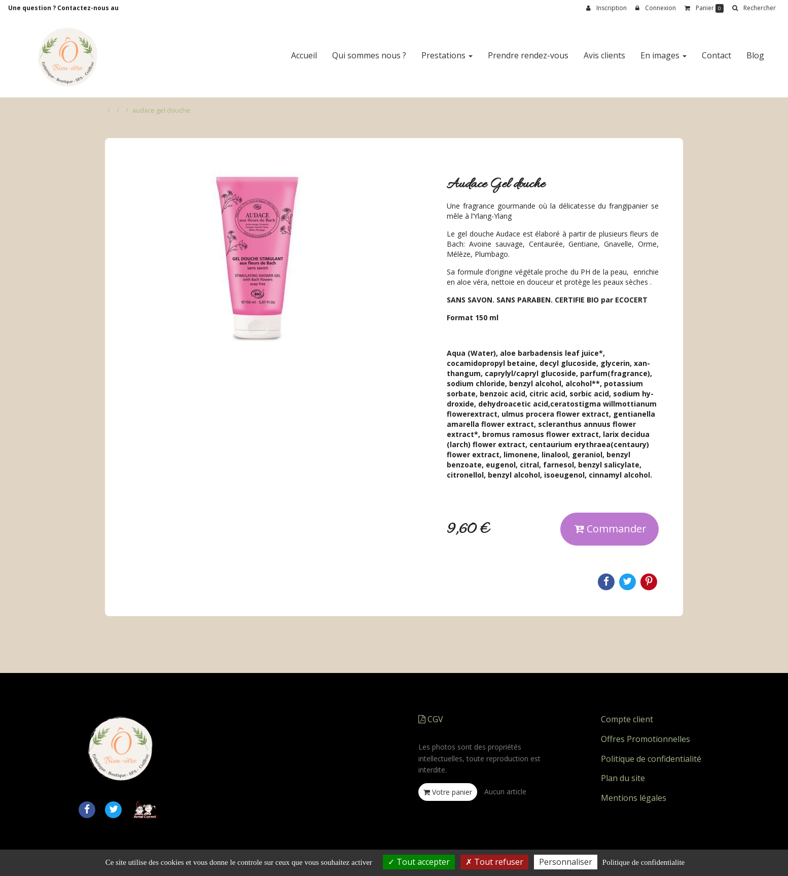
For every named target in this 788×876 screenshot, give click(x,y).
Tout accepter (419, 861)
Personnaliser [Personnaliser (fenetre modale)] (565, 861)
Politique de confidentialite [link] (643, 862)
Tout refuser (494, 861)
